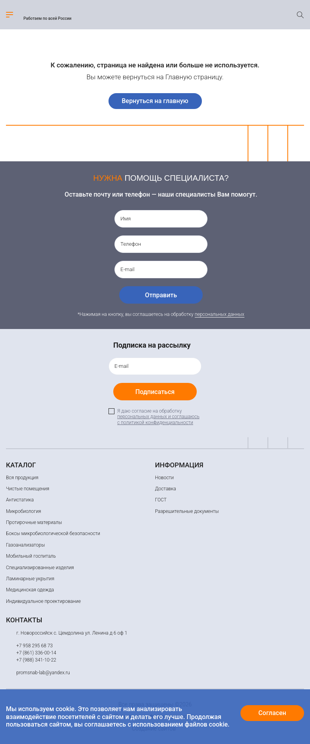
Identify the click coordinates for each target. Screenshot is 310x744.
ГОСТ (161, 500)
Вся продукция (22, 477)
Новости (164, 477)
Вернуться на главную (155, 101)
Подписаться (155, 392)
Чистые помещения (27, 489)
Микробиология (23, 511)
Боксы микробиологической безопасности (53, 533)
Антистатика (20, 500)
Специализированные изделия (40, 567)
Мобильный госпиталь (31, 556)
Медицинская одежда (30, 590)
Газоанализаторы (25, 545)
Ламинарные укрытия (30, 578)
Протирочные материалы (34, 522)
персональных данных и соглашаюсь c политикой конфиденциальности (158, 419)
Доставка (165, 489)
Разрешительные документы (187, 511)
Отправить (161, 295)
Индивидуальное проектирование (43, 601)
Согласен (272, 713)
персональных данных (219, 314)
